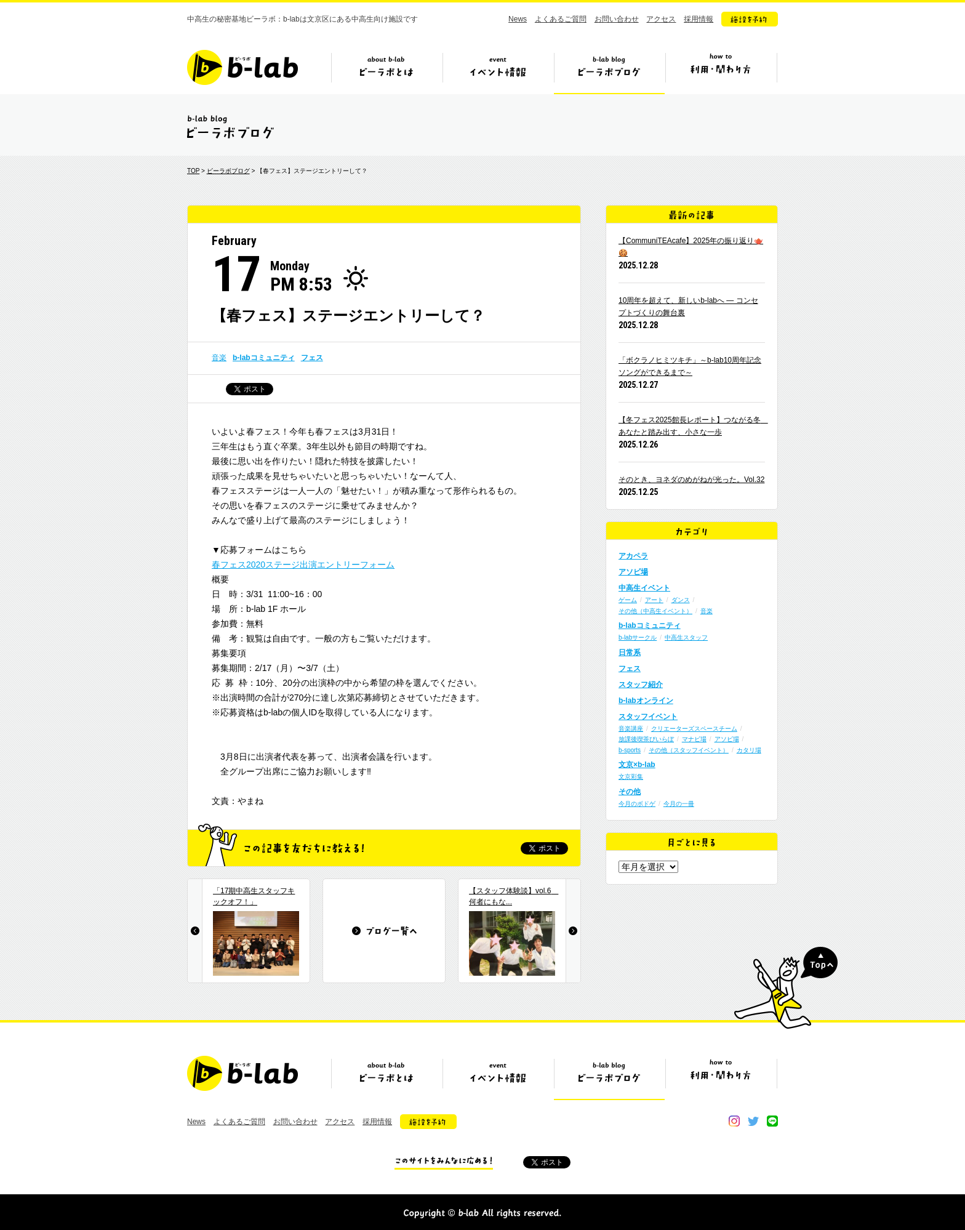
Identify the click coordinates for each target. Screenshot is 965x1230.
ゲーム (628, 600)
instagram (734, 1121)
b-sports (630, 750)
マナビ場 (694, 739)
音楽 (219, 357)
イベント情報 (497, 72)
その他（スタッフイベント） (689, 750)
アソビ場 (633, 572)
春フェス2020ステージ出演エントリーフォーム (303, 564)
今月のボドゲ (637, 803)
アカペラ (633, 556)
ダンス (680, 600)
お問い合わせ (617, 19)
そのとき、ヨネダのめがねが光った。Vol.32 (691, 479)
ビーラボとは (386, 72)
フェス (312, 357)
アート (654, 600)
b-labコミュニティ (264, 357)
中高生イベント (644, 588)
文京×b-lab (637, 764)
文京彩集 (631, 776)
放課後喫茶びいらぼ (646, 739)
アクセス (661, 19)
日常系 (630, 652)
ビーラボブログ (609, 72)
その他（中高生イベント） (655, 611)
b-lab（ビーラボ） (242, 67)
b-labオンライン (646, 700)
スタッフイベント (648, 716)
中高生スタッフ (686, 637)
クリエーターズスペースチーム (694, 728)
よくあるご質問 (561, 19)
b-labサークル (638, 637)
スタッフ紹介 (641, 684)
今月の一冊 (678, 803)
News (517, 19)
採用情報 (698, 19)
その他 (630, 791)
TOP (193, 170)
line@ (772, 1121)
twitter (753, 1121)
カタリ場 (749, 750)
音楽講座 (631, 728)
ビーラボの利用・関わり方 (720, 72)
